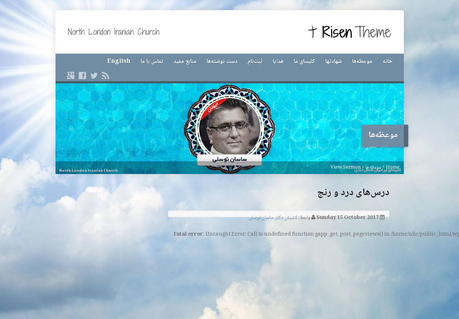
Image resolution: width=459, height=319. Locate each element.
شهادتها (333, 61)
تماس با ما (151, 61)
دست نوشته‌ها (221, 61)
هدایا (277, 61)
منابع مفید (184, 61)
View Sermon (346, 167)
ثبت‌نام (254, 61)
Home (392, 167)
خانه (387, 61)
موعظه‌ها (362, 61)
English (118, 61)
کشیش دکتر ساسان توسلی (273, 218)
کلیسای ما (304, 61)
